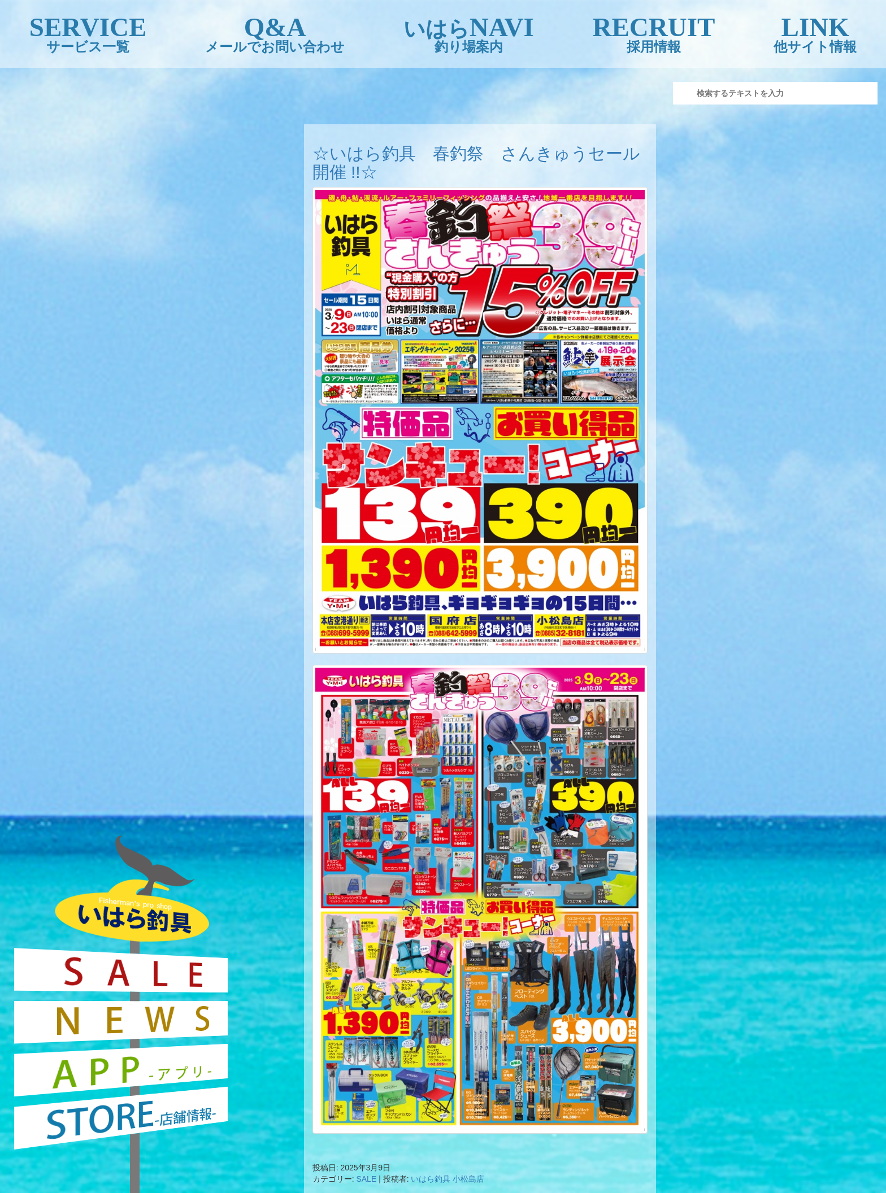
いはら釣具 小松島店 (447, 1178)
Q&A (275, 34)
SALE (366, 1178)
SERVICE (88, 34)
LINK (815, 34)
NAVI (468, 34)
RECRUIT (654, 34)
